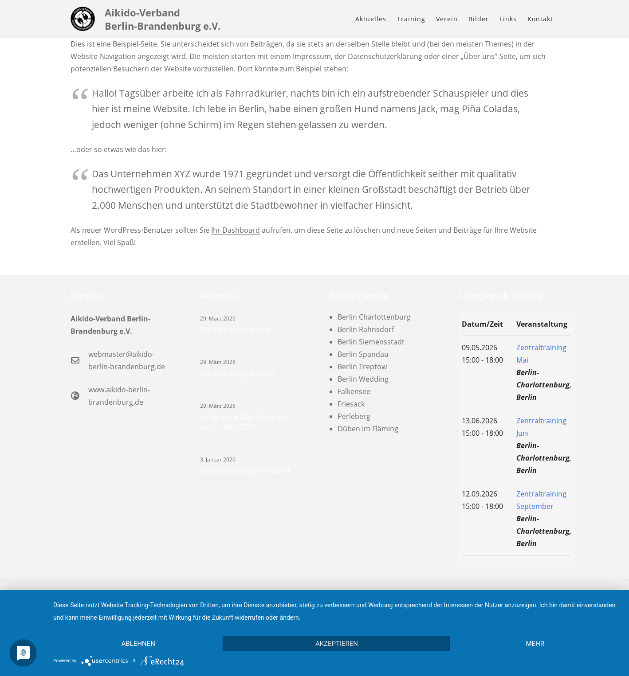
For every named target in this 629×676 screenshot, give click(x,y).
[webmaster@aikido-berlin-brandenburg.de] (79, 360)
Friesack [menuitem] (351, 404)
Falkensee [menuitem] (354, 391)
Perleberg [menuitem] (354, 416)
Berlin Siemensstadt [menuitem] (371, 342)
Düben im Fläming (368, 429)
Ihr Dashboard (235, 230)
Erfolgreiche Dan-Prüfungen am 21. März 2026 (245, 422)
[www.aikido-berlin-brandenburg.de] (79, 395)
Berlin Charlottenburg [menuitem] (374, 317)
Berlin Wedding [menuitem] (363, 379)
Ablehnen (138, 644)
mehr (535, 644)
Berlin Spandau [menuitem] (363, 354)
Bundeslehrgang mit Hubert (245, 471)
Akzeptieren (336, 644)
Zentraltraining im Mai (235, 330)
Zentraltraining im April (237, 373)
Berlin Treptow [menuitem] (362, 366)
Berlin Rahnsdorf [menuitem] (366, 329)
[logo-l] (83, 19)
